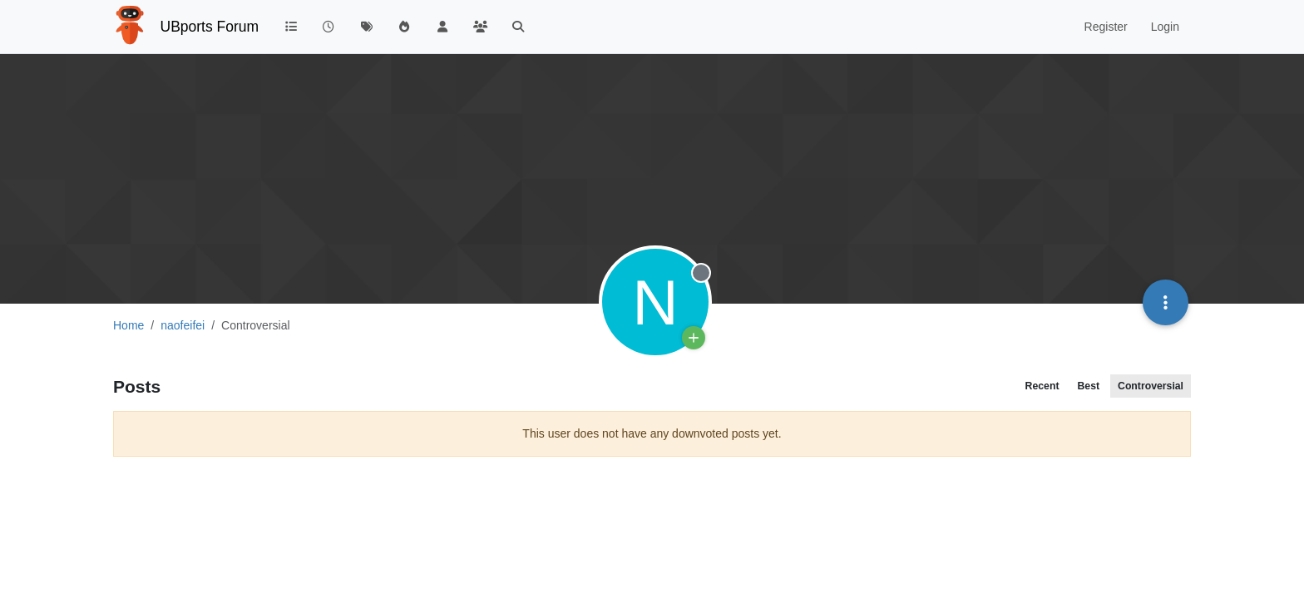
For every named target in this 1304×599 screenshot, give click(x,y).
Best (1088, 386)
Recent (1042, 386)
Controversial (1150, 386)
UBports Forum (210, 26)
